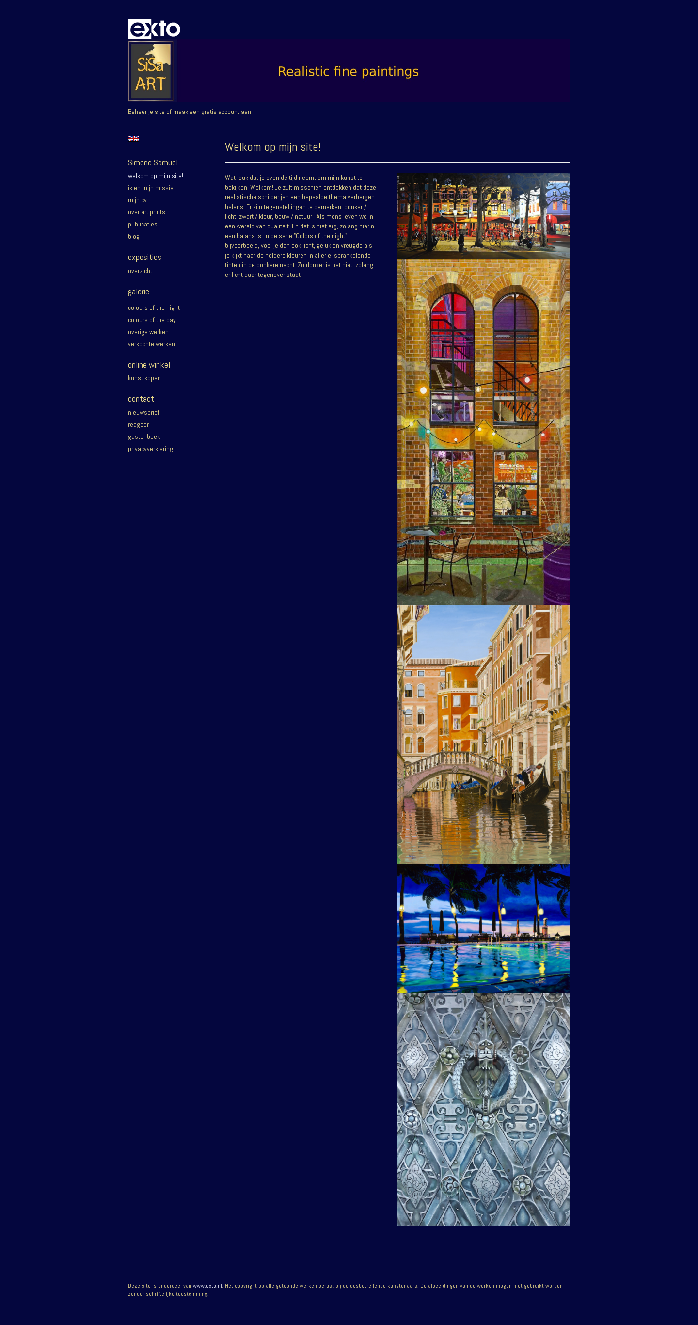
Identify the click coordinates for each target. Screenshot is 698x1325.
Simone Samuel (153, 162)
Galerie (138, 291)
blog (134, 236)
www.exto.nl (207, 1286)
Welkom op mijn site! (155, 175)
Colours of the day (152, 319)
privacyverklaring (150, 448)
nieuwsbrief (143, 412)
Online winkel (149, 364)
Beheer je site (146, 111)
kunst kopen (144, 377)
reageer (138, 424)
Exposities (144, 256)
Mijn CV (137, 199)
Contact (141, 398)
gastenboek (144, 436)
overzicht (140, 270)
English (133, 139)
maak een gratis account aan (212, 111)
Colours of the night (154, 307)
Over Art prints (146, 212)
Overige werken (148, 331)
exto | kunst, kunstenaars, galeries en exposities (155, 29)
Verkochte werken (151, 343)
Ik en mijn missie (151, 187)
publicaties (143, 224)
